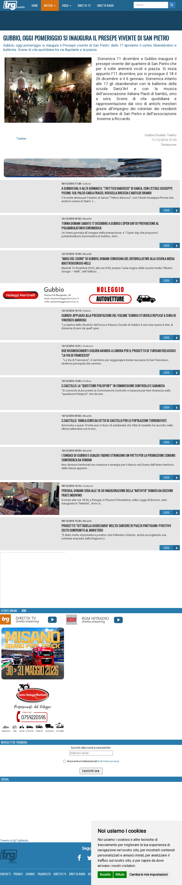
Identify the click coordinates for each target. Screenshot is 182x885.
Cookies (30, 874)
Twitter (21, 139)
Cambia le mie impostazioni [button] (148, 874)
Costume (88, 346)
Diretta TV (84, 5)
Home (36, 5)
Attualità (87, 218)
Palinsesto (44, 874)
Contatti (5, 874)
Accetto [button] (105, 874)
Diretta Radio (105, 5)
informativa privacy (108, 761)
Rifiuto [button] (120, 874)
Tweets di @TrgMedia (14, 840)
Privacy (18, 874)
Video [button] (66, 5)
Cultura (87, 183)
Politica (87, 381)
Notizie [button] (50, 5)
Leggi (171, 210)
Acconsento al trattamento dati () (93, 761)
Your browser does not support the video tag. (33, 580)
